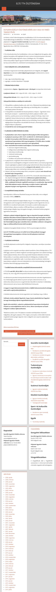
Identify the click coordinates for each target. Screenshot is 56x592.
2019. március (9, 548)
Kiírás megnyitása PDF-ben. (11, 327)
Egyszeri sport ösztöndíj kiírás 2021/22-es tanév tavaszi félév (19, 331)
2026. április (8, 477)
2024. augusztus (10, 497)
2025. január (8, 492)
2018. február (9, 566)
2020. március (9, 540)
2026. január (8, 482)
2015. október (9, 583)
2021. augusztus (10, 525)
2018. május (8, 561)
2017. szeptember (10, 572)
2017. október (9, 570)
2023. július (8, 507)
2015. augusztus (10, 587)
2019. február (9, 551)
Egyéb (24, 34)
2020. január (8, 542)
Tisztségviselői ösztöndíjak (40, 403)
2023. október (9, 503)
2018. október (9, 555)
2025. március (9, 490)
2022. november (10, 514)
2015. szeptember (10, 585)
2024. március (9, 499)
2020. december (10, 533)
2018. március (9, 563)
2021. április (8, 527)
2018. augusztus (10, 559)
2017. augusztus (10, 574)
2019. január (8, 553)
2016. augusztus (10, 579)
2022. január (8, 520)
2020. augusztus (10, 538)
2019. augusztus (10, 546)
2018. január (8, 568)
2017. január (8, 576)
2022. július (8, 516)
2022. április (8, 518)
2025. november (10, 484)
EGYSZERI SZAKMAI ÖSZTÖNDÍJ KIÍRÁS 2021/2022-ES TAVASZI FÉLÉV (34, 334)
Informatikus (17, 34)
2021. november (10, 523)
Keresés (6, 341)
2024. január (8, 501)
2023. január (8, 512)
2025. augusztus (10, 486)
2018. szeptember (10, 557)
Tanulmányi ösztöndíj (38, 422)
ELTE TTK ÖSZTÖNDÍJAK (28, 3)
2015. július (8, 589)
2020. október (9, 535)
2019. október (9, 544)
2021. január (8, 531)
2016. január (8, 581)
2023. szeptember (10, 505)
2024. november (10, 495)
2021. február (9, 529)
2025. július (8, 488)
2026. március (9, 479)
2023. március (9, 510)
